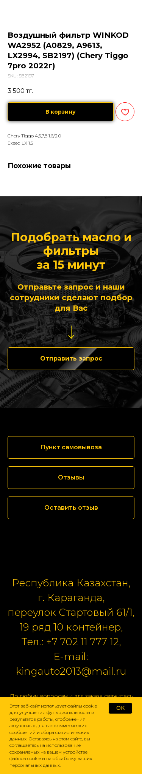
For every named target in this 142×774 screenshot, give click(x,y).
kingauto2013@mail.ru (71, 671)
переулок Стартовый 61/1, (71, 612)
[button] (71, 358)
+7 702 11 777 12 (82, 642)
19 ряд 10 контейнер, (71, 627)
